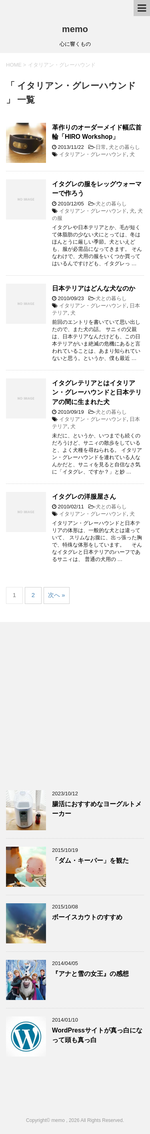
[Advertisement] (75, 705)
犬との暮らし (124, 147)
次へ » (56, 594)
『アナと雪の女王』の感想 (90, 973)
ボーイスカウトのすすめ (87, 917)
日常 (101, 147)
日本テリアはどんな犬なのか (93, 288)
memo (75, 29)
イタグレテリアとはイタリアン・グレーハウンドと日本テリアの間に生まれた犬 (97, 392)
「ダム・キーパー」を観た (90, 860)
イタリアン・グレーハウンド (93, 154)
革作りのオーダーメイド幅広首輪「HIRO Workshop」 (97, 132)
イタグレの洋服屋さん (84, 496)
